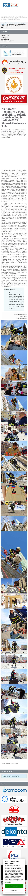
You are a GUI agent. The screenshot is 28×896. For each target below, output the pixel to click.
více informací (8, 882)
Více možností (14, 890)
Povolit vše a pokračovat (14, 886)
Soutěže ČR (16, 23)
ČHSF (6, 23)
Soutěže (11, 23)
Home (2, 23)
